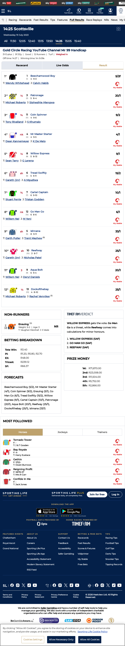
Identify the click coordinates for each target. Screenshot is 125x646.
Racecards (83, 538)
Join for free (97, 494)
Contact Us (64, 538)
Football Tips (112, 543)
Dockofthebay (40, 289)
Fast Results (84, 543)
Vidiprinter (83, 553)
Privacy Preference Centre (59, 596)
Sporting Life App (36, 553)
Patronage (37, 95)
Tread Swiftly (38, 172)
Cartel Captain (39, 192)
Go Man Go (37, 211)
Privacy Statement (39, 596)
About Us (32, 538)
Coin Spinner (38, 114)
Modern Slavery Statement (40, 564)
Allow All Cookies (89, 639)
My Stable (83, 559)
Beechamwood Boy (42, 75)
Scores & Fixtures (86, 548)
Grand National (10, 548)
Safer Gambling (66, 553)
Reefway (36, 250)
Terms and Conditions (7, 596)
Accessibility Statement (39, 559)
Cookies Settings (32, 639)
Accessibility (64, 548)
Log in (115, 494)
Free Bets (83, 564)
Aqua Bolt (36, 269)
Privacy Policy (24, 596)
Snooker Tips (112, 559)
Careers (31, 543)
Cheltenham (9, 538)
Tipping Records (113, 564)
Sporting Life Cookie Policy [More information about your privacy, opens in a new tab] (92, 631)
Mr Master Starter (41, 134)
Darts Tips (110, 553)
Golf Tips (109, 548)
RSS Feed (31, 569)
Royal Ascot (9, 543)
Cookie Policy (76, 596)
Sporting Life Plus (36, 548)
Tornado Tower (22, 439)
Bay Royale (20, 449)
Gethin (17, 459)
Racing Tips (111, 538)
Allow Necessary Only (61, 639)
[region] (62, 635)
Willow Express (39, 153)
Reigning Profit (22, 469)
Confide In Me (22, 479)
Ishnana (35, 231)
